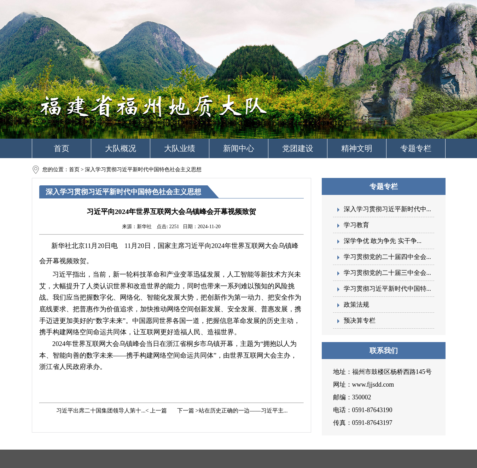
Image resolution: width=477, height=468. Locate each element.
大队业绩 (179, 148)
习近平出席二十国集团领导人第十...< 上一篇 (111, 411)
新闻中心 (238, 148)
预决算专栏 (360, 320)
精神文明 (356, 148)
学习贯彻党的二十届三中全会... (387, 272)
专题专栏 (415, 148)
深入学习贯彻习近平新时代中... (387, 209)
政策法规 (356, 304)
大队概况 (120, 148)
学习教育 (356, 225)
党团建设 (297, 148)
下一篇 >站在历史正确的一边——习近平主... (232, 411)
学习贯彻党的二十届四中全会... (387, 256)
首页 (61, 148)
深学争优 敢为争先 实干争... (383, 240)
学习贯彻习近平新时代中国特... (387, 288)
